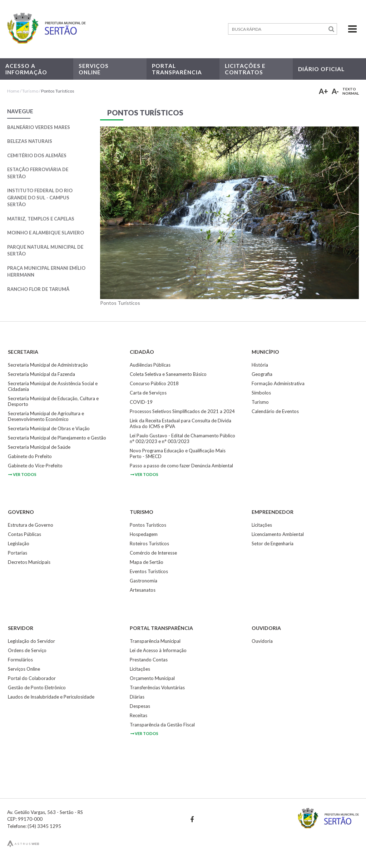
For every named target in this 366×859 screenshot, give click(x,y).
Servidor (20, 628)
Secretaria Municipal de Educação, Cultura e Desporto (53, 401)
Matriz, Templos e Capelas (40, 219)
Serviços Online (24, 669)
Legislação (18, 543)
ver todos (22, 474)
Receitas (138, 715)
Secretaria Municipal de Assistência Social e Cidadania (53, 386)
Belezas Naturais (29, 141)
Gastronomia (143, 581)
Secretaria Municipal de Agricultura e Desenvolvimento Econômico (46, 416)
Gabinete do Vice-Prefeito (35, 465)
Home (13, 91)
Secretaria (23, 352)
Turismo (30, 91)
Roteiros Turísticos (149, 543)
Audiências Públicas (150, 365)
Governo (21, 512)
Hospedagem (144, 534)
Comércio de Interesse (153, 553)
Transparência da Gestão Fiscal (162, 725)
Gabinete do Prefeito (30, 456)
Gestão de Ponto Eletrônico (37, 687)
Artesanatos (142, 590)
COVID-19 (141, 402)
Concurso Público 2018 (154, 383)
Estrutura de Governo (30, 525)
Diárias (137, 697)
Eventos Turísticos (149, 571)
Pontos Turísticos (57, 91)
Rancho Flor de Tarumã (38, 289)
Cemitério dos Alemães (36, 155)
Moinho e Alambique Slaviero (45, 232)
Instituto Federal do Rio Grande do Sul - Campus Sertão (40, 197)
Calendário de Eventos (275, 411)
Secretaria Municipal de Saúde (39, 447)
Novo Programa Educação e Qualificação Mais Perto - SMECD (178, 453)
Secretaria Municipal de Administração (48, 365)
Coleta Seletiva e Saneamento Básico (168, 374)
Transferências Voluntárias (157, 687)
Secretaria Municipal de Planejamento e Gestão (57, 438)
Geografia (262, 374)
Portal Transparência (161, 628)
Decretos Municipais (29, 562)
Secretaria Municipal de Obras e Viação (49, 428)
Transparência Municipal (155, 641)
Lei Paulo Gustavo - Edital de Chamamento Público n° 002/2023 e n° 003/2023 (182, 438)
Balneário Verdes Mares (38, 127)
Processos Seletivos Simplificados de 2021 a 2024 (182, 411)
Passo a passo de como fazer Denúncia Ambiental (181, 465)
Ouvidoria (266, 628)
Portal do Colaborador (32, 678)
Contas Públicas (24, 534)
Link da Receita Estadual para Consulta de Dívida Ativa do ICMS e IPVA (180, 423)
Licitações (262, 525)
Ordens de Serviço (27, 650)
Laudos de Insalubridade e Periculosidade (51, 697)
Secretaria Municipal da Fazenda (41, 374)
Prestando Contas (149, 659)
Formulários (20, 659)
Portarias (17, 553)
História (260, 365)
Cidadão (142, 352)
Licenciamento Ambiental (278, 534)
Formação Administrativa (278, 383)
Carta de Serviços (148, 393)
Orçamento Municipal (152, 678)
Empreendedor (272, 512)
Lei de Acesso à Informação (158, 650)
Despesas (140, 706)
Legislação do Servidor (31, 641)
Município (265, 352)
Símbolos (261, 393)
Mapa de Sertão (146, 562)
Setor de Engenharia (272, 543)
